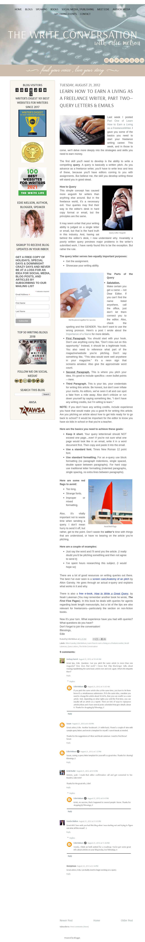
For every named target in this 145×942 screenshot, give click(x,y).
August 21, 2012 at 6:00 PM (83, 723)
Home (18, 9)
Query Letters (73, 646)
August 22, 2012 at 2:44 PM (87, 866)
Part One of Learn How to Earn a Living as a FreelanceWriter (120, 124)
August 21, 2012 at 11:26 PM (98, 843)
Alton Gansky (71, 643)
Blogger (77, 938)
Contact (85, 14)
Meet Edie (103, 9)
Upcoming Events (65, 14)
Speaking (41, 9)
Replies (72, 681)
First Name (20, 303)
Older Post (127, 920)
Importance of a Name (78, 334)
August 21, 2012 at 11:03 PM (90, 821)
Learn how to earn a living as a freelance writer (105, 643)
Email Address (23, 294)
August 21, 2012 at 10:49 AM (90, 659)
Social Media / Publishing (78, 9)
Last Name (20, 311)
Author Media (121, 9)
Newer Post (66, 920)
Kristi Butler (71, 771)
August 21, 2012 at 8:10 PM (87, 771)
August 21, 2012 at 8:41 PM (98, 798)
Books (54, 9)
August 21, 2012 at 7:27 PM (90, 751)
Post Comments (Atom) (79, 926)
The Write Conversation (88, 646)
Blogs (29, 9)
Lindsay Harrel (72, 659)
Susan (68, 723)
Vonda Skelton (72, 821)
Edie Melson (81, 643)
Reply (68, 675)
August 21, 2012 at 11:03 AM (98, 686)
